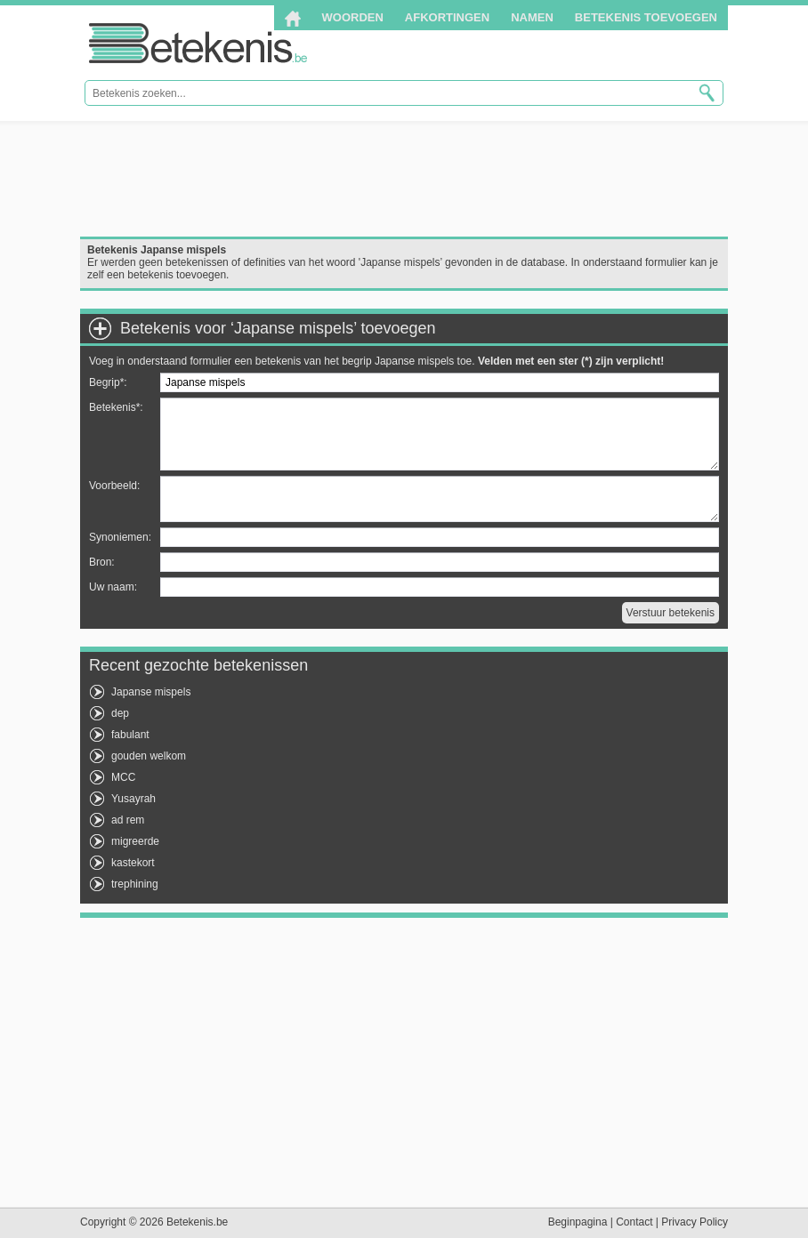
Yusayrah (133, 798)
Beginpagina (578, 1222)
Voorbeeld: (114, 485)
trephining (134, 884)
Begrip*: (108, 382)
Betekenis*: (116, 407)
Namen (532, 17)
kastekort (133, 862)
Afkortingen (447, 17)
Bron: (102, 562)
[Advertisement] (404, 179)
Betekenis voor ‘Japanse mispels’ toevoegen (278, 328)
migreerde (135, 841)
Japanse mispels (150, 692)
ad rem (127, 820)
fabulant (130, 734)
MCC (123, 777)
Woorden (353, 17)
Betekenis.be (198, 43)
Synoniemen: (120, 537)
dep (120, 713)
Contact (634, 1222)
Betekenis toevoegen (646, 17)
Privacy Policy (694, 1222)
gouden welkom (148, 756)
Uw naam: (113, 587)
